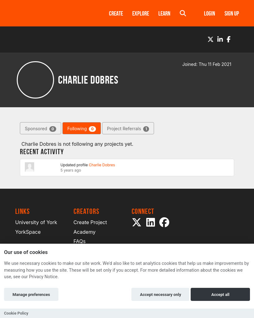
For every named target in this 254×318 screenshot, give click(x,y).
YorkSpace (28, 232)
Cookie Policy (16, 313)
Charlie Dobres (102, 165)
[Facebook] (229, 39)
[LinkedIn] (220, 39)
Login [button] (209, 13)
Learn (164, 13)
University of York (36, 222)
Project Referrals (128, 129)
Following (81, 129)
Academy (85, 232)
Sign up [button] (232, 13)
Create (116, 13)
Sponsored (40, 129)
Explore (140, 13)
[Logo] (54, 13)
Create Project (90, 222)
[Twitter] (210, 39)
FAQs (80, 241)
